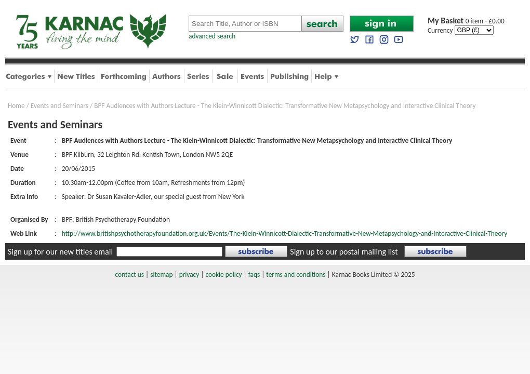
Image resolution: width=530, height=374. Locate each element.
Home (16, 105)
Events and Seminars (59, 105)
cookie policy (223, 274)
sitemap (161, 274)
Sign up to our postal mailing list (344, 252)
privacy (189, 274)
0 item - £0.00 (466, 21)
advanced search (212, 36)
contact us (129, 274)
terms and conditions (295, 274)
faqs (254, 274)
